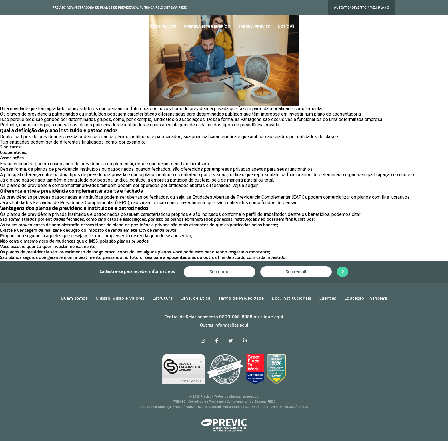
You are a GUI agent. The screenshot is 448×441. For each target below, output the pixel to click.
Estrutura (163, 298)
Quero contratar (372, 27)
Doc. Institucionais (291, 298)
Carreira (311, 27)
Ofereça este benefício (207, 27)
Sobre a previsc (254, 27)
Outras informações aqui (224, 325)
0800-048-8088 (236, 317)
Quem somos (74, 298)
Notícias (286, 27)
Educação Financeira (365, 298)
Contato (337, 27)
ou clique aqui (268, 317)
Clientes (327, 298)
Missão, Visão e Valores (120, 298)
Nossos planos (161, 27)
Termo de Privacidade (241, 298)
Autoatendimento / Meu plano (361, 7)
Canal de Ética (195, 298)
